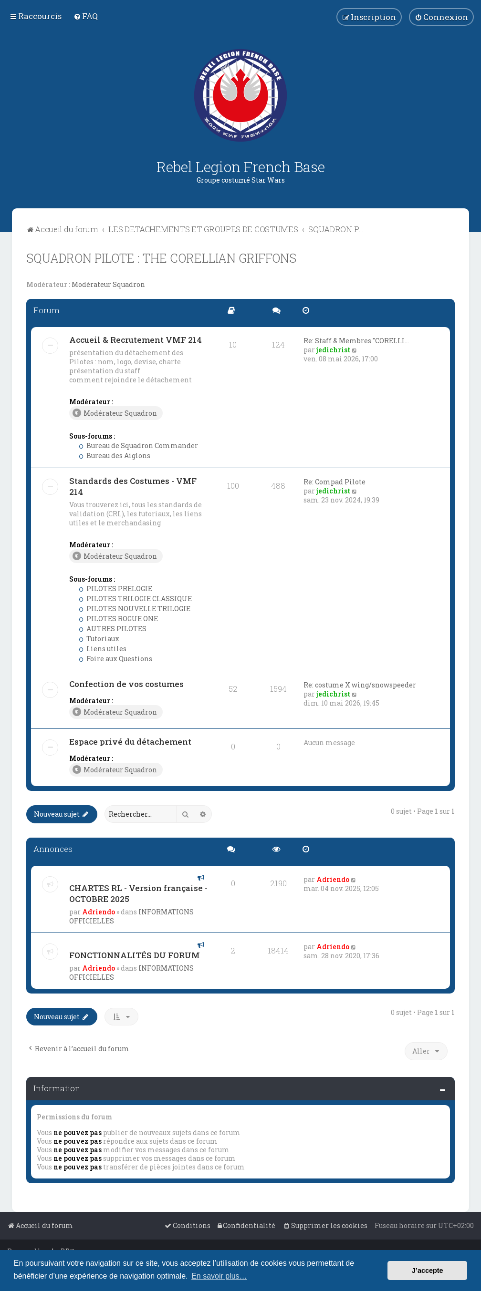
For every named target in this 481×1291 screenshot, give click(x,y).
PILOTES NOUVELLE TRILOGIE (134, 608)
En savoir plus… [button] (219, 1276)
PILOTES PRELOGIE (115, 588)
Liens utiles (102, 648)
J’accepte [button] (427, 1270)
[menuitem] (85, 16)
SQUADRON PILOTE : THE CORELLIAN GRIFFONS (161, 258)
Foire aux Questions (115, 658)
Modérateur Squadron (108, 284)
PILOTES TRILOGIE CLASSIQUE (135, 598)
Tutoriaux (99, 638)
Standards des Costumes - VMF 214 (133, 486)
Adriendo (98, 911)
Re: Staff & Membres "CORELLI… (356, 340)
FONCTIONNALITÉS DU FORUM (134, 955)
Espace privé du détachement (130, 741)
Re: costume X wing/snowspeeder (359, 684)
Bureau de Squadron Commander (138, 445)
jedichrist (333, 349)
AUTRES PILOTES (112, 628)
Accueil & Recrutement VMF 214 (135, 339)
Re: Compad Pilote (334, 481)
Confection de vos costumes (126, 683)
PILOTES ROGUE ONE (118, 618)
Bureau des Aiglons (114, 455)
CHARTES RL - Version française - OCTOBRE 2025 (138, 893)
